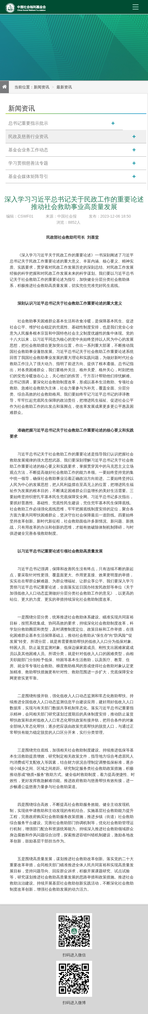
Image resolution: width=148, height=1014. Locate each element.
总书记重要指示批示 (28, 123)
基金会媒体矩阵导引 (28, 176)
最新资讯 (64, 87)
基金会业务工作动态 (28, 149)
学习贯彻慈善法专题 (28, 163)
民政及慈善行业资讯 (28, 136)
